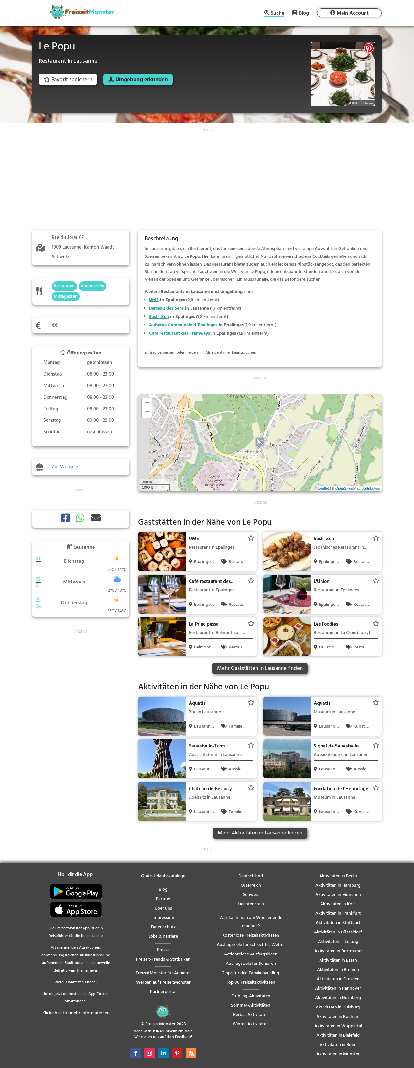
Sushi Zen (159, 317)
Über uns (163, 908)
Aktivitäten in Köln (338, 904)
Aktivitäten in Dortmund (338, 951)
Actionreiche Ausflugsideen (251, 954)
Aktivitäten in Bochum (338, 1016)
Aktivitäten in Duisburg (338, 1007)
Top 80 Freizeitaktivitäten (250, 982)
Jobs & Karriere (163, 936)
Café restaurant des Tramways (179, 333)
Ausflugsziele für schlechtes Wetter (251, 945)
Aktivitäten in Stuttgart (338, 923)
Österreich (251, 885)
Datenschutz (163, 927)
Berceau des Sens (166, 308)
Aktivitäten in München (338, 895)
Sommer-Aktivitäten (250, 1005)
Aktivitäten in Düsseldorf (338, 932)
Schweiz (251, 895)
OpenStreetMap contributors (357, 488)
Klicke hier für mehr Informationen (76, 1013)
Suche (277, 13)
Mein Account (353, 13)
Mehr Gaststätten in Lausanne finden (260, 668)
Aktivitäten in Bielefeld (338, 1035)
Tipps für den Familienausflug (250, 973)
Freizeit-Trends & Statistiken (163, 959)
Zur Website (65, 467)
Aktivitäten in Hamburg (338, 885)
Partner (163, 899)
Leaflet (323, 488)
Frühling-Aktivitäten (250, 996)
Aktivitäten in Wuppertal (338, 1026)
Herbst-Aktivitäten (251, 1015)
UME (154, 300)
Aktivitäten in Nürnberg (338, 998)
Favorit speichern (68, 79)
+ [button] (147, 403)
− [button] (147, 413)
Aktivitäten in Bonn (338, 1045)
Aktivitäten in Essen (338, 960)
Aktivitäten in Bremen (338, 970)
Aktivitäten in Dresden (338, 979)
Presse (163, 950)
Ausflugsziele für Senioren (251, 963)
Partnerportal (163, 992)
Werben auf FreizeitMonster (163, 982)
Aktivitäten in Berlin (338, 876)
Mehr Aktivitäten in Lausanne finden (260, 833)
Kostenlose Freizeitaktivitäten (250, 935)
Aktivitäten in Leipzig (338, 941)
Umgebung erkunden (141, 79)
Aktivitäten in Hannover (338, 988)
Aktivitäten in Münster (338, 1054)
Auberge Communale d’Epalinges (183, 325)
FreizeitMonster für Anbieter (163, 973)
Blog (304, 13)
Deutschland (250, 876)
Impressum (163, 917)
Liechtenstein (251, 904)
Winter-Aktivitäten (251, 1024)
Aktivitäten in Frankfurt (338, 913)
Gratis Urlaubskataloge (163, 876)
